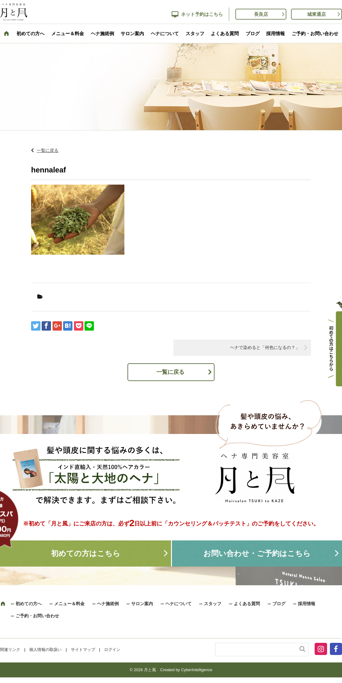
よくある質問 (225, 33)
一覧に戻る (47, 150)
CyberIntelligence (196, 669)
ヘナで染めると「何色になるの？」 (265, 347)
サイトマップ (83, 649)
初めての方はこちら (85, 553)
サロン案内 (132, 33)
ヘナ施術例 (102, 33)
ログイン (112, 649)
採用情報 (275, 33)
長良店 (261, 14)
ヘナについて (165, 33)
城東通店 (316, 14)
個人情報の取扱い (45, 649)
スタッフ (195, 33)
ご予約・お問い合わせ (315, 33)
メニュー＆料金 (67, 33)
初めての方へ (30, 33)
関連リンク (10, 649)
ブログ (253, 33)
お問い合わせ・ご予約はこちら (257, 553)
